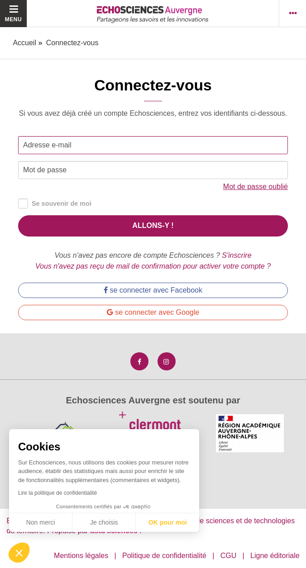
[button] (19, 552)
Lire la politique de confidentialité (57, 493)
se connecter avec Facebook (153, 290)
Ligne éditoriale (275, 555)
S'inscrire (236, 255)
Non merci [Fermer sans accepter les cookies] (40, 522)
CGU (228, 555)
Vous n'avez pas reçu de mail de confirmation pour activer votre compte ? (153, 266)
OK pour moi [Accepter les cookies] (167, 522)
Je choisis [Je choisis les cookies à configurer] (104, 522)
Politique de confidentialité (164, 555)
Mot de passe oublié (255, 186)
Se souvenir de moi (54, 203)
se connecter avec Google (153, 312)
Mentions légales (81, 555)
